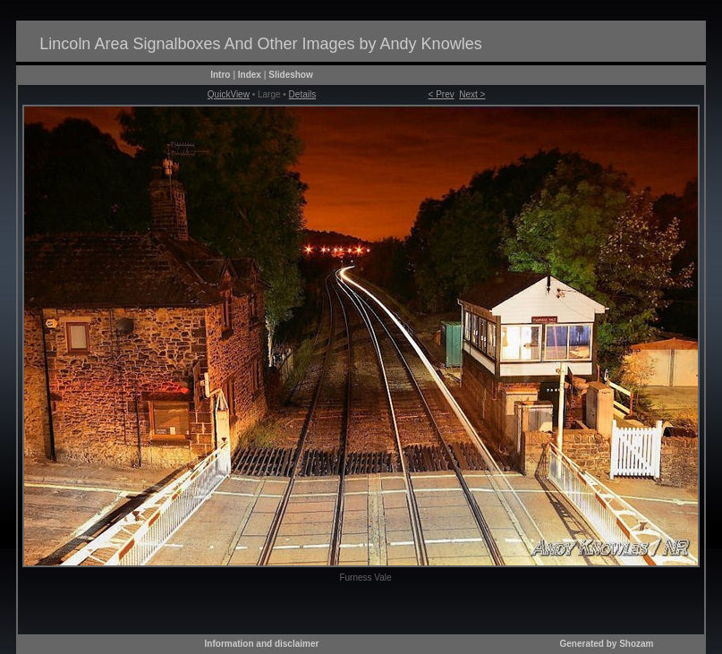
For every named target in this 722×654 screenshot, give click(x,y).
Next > (472, 94)
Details (303, 94)
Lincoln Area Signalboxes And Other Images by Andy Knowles (260, 44)
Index (249, 75)
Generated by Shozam (606, 644)
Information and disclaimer (262, 644)
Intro (220, 75)
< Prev (441, 94)
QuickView (229, 94)
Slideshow (290, 75)
